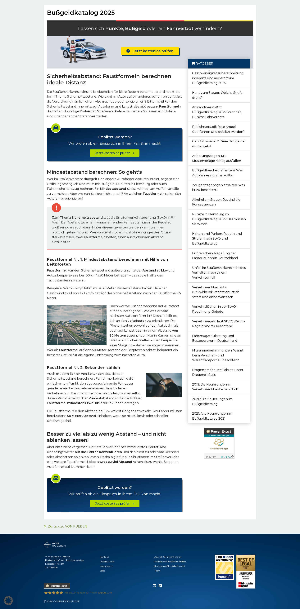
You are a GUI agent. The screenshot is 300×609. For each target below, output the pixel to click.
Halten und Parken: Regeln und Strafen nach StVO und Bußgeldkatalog (217, 238)
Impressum (106, 566)
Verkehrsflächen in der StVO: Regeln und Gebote (214, 309)
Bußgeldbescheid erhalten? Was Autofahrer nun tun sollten (217, 173)
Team (157, 570)
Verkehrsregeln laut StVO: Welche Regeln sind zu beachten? (218, 324)
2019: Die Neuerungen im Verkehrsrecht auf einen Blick (215, 387)
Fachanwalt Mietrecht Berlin (170, 561)
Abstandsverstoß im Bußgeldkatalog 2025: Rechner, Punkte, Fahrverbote (216, 112)
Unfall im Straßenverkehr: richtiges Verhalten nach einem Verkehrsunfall (219, 272)
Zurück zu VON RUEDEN (65, 526)
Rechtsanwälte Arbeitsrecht (169, 566)
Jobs (102, 570)
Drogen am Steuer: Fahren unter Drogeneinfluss (217, 372)
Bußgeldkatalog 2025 (81, 12)
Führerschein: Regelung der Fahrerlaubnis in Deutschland (215, 255)
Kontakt (104, 556)
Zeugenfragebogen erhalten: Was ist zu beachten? (218, 187)
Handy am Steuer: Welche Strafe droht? (217, 95)
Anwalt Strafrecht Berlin (167, 556)
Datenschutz (107, 561)
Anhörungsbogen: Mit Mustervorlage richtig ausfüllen (216, 158)
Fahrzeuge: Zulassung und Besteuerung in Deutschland (214, 338)
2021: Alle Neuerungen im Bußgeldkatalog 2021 (212, 416)
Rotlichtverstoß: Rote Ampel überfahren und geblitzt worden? (218, 129)
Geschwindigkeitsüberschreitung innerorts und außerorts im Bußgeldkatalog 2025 (217, 78)
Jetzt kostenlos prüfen (150, 51)
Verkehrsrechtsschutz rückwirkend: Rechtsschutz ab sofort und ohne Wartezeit (215, 292)
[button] (8, 600)
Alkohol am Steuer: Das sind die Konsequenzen (216, 202)
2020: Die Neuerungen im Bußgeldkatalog (212, 401)
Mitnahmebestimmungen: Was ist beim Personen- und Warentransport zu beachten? (217, 355)
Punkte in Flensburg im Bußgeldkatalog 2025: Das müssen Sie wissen (219, 219)
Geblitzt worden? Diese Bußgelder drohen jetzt (219, 143)
